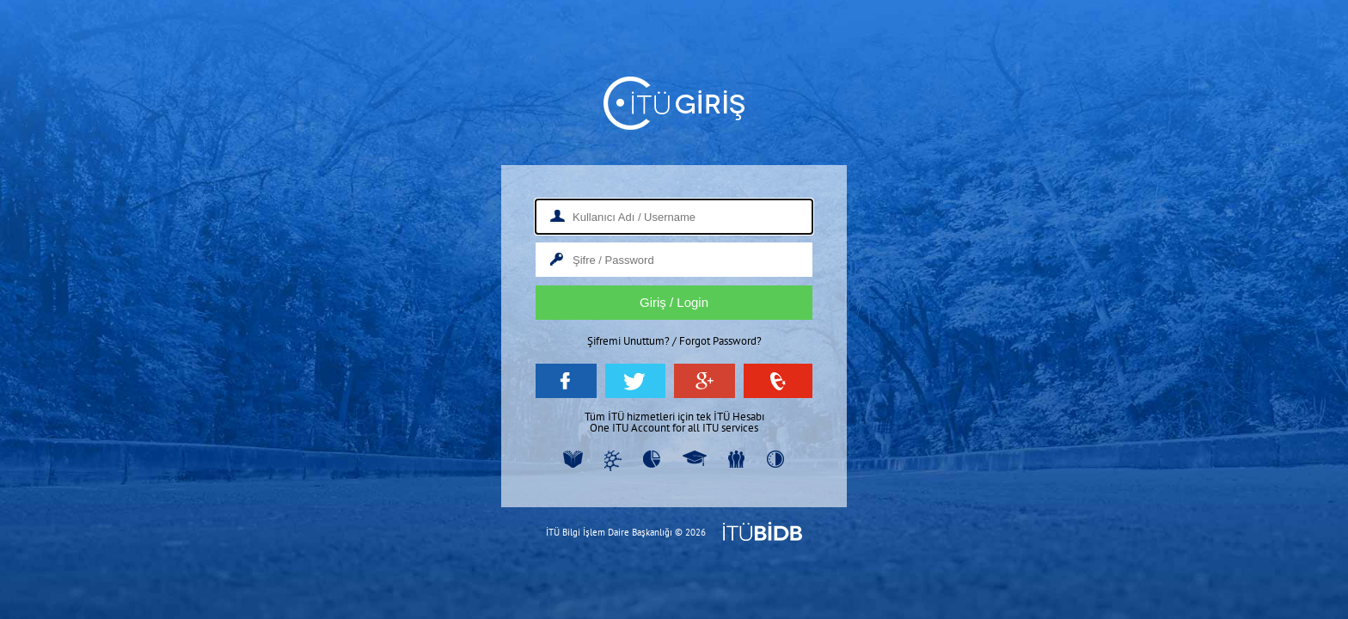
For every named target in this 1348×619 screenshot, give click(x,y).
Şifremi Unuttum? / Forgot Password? (674, 341)
